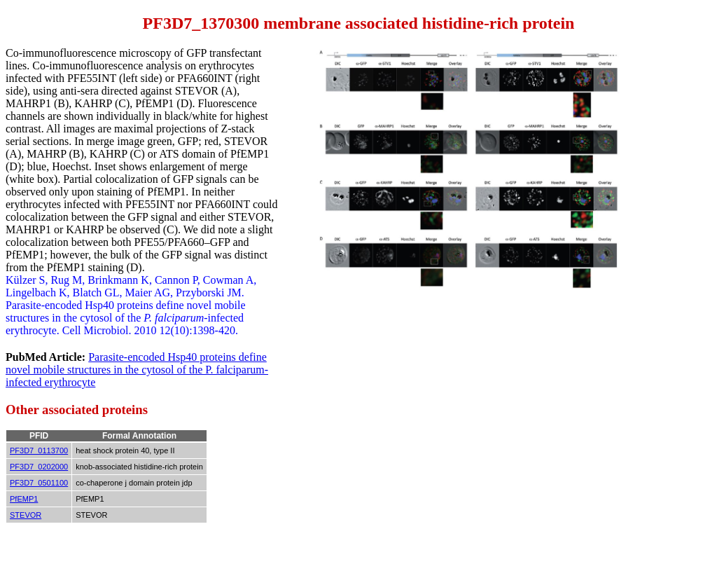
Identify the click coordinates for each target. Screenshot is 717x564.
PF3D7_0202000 (39, 466)
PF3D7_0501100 (39, 483)
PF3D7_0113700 (39, 450)
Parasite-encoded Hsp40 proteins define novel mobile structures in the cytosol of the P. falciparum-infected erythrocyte (137, 369)
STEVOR (25, 515)
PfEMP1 (24, 499)
